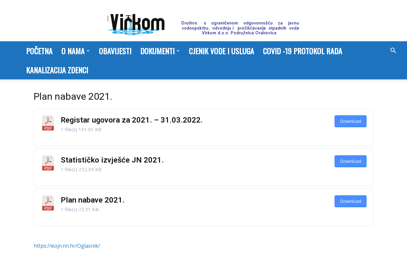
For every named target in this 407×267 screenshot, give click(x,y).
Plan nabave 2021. (93, 200)
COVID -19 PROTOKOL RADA (302, 51)
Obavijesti (115, 51)
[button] (393, 51)
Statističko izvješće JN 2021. (112, 160)
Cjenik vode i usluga (221, 51)
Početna (39, 51)
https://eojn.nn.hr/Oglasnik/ (67, 245)
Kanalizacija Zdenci (57, 70)
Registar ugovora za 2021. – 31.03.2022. (132, 120)
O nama (75, 51)
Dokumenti (160, 51)
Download (350, 121)
